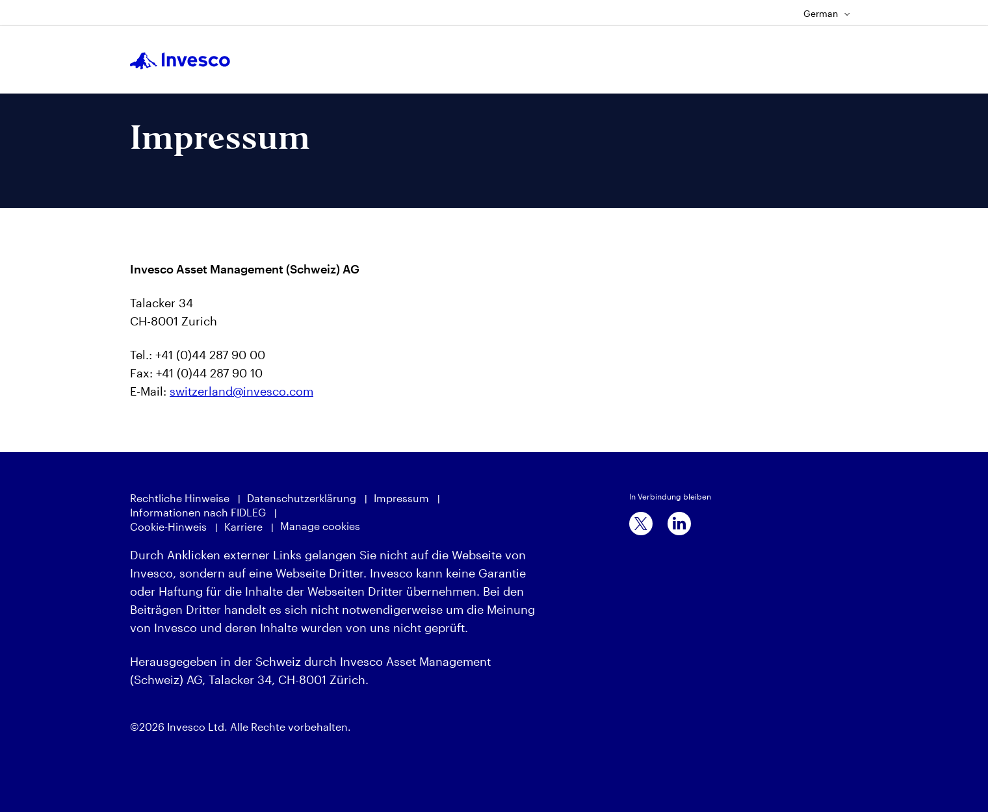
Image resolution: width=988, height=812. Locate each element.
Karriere (243, 526)
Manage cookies (320, 526)
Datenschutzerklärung (301, 498)
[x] (641, 523)
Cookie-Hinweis (168, 526)
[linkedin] (679, 523)
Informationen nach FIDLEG (198, 512)
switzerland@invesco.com (241, 391)
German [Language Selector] (826, 13)
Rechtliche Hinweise (179, 498)
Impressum (401, 498)
